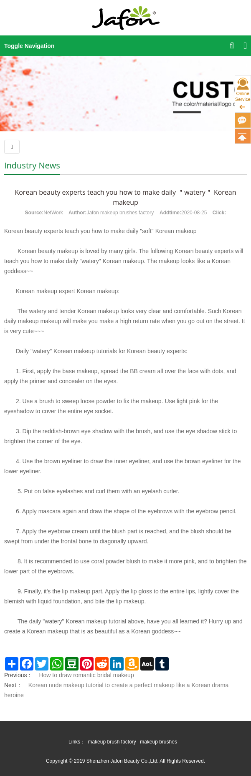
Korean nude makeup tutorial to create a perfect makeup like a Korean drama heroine (116, 690)
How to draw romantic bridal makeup (86, 675)
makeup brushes (158, 742)
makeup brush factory (112, 742)
